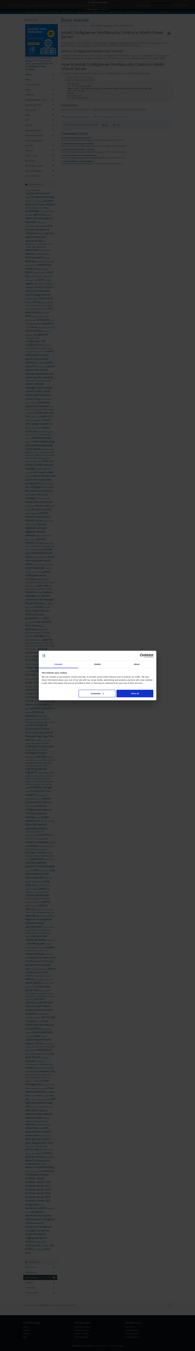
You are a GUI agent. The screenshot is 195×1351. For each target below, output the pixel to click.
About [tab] (137, 664)
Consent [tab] (58, 664)
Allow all (135, 693)
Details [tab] (97, 664)
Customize (97, 693)
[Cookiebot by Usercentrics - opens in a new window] (141, 656)
